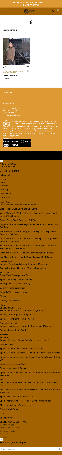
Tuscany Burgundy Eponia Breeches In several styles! (24, 340)
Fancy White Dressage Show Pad (14, 275)
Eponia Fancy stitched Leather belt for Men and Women (25, 326)
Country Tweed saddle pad (12, 288)
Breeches (4, 334)
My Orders (4, 433)
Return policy (6, 175)
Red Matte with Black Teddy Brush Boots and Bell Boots (26, 257)
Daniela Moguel (7, 425)
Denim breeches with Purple (13, 368)
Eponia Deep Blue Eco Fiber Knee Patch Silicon (21, 348)
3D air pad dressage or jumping (15, 283)
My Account (4, 437)
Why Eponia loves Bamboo (10, 431)
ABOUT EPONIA (8, 164)
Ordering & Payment (9, 171)
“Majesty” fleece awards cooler (14, 292)
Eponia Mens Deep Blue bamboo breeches (19, 396)
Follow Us (7, 92)
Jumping (4, 189)
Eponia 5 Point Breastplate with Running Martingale (24, 264)
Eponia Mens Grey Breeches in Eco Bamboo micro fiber (25, 401)
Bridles (3, 182)
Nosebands (5, 197)
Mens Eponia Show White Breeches (16, 405)
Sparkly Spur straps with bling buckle (17, 314)
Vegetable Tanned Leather (9, 427)
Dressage (4, 185)
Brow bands (5, 193)
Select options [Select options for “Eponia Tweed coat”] (27, 66)
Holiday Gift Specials (9, 300)
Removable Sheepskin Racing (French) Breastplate (23, 268)
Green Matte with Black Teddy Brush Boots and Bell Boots (27, 253)
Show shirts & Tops (9, 409)
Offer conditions (7, 166)
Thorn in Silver (7, 344)
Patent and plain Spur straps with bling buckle (21, 310)
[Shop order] (31, 30)
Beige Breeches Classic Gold (13, 364)
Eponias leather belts (9, 323)
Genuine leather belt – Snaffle (14, 330)
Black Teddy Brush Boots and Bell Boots (18, 209)
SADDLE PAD (6, 272)
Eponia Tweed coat (10, 75)
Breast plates (6, 261)
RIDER (3, 304)
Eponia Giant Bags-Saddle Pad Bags (16, 279)
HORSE (3, 179)
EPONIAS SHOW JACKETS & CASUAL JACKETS (13, 72)
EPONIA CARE (7, 417)
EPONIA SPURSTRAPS (10, 307)
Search (60, 449)
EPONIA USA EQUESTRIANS (13, 422)
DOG (2, 413)
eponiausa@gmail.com (11, 115)
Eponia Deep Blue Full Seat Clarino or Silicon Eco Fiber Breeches (30, 353)
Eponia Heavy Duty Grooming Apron (17, 319)
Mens (2, 379)
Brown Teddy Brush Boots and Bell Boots (19, 220)
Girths (3, 296)
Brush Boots (5, 202)
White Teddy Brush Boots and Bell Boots (19, 204)
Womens (4, 337)
